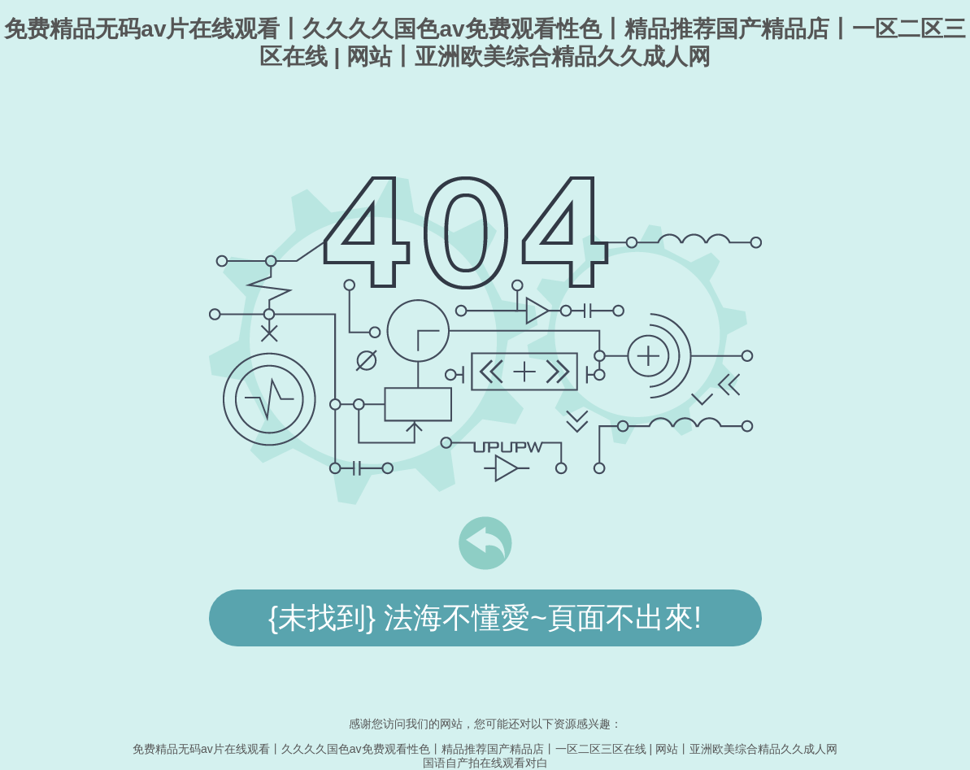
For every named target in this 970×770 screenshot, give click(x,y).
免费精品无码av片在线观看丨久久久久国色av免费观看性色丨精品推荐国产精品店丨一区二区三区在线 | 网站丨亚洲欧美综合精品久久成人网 (485, 748)
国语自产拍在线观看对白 (485, 762)
